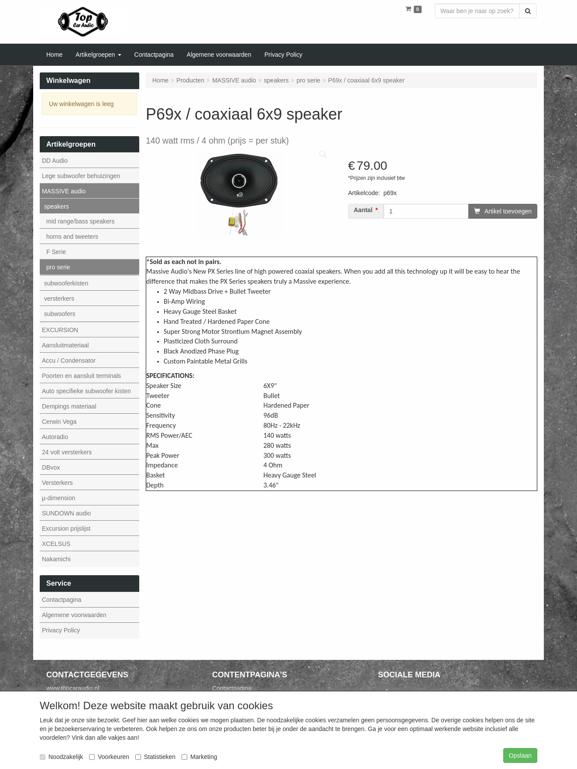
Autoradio (55, 436)
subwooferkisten (66, 283)
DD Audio (55, 160)
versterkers (59, 298)
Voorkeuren (109, 756)
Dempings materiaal (69, 406)
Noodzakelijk (61, 756)
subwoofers (60, 313)
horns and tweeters (72, 236)
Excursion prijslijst (66, 528)
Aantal (363, 210)
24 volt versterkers (67, 452)
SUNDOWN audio (66, 513)
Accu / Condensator (69, 360)
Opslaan (520, 755)
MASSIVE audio (64, 191)
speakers (56, 206)
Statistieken (155, 756)
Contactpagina (61, 599)
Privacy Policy (61, 630)
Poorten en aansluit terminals (81, 375)
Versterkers (57, 482)
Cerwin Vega (59, 421)
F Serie (56, 251)
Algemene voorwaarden (74, 614)
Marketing (199, 756)
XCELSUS (56, 543)
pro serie (58, 267)
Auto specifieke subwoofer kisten (86, 391)
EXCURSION (60, 329)
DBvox (51, 467)
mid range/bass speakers (80, 221)
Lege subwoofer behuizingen (81, 175)
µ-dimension (59, 497)
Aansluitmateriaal (65, 345)
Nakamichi (56, 559)
